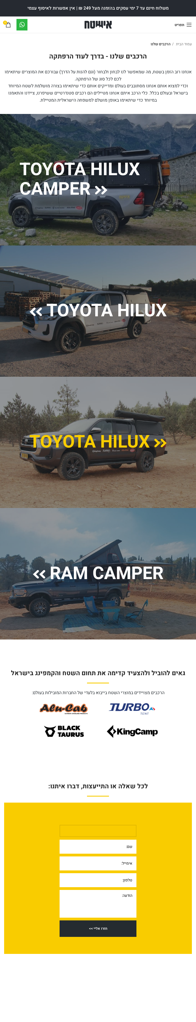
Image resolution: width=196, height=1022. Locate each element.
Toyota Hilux (98, 311)
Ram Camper (98, 574)
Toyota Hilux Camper (79, 179)
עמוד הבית (183, 44)
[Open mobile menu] (183, 24)
